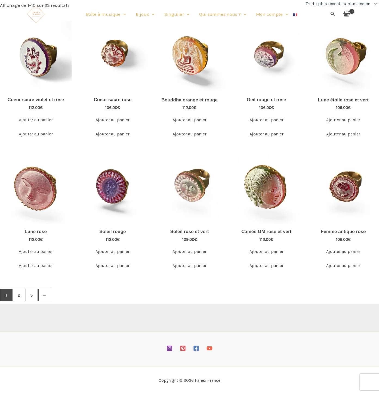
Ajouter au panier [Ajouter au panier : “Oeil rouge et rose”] (266, 119)
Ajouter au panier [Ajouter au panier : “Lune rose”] (36, 251)
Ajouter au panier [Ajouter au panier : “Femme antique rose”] (343, 251)
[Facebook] (196, 348)
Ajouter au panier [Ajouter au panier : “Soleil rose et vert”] (189, 251)
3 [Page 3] (31, 295)
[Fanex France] (35, 14)
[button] (126, 15)
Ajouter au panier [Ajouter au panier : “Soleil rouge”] (112, 251)
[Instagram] (169, 348)
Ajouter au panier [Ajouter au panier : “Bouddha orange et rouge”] (189, 119)
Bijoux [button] (146, 15)
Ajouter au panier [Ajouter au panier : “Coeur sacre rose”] (112, 119)
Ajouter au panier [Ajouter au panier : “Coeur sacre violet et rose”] (36, 119)
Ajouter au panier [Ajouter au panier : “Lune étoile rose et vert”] (343, 119)
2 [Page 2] (19, 295)
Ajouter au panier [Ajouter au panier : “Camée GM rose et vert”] (266, 251)
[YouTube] (209, 348)
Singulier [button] (176, 15)
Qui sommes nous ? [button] (221, 15)
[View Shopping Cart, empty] (347, 15)
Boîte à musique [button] (109, 15)
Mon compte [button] (269, 15)
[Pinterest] (183, 348)
